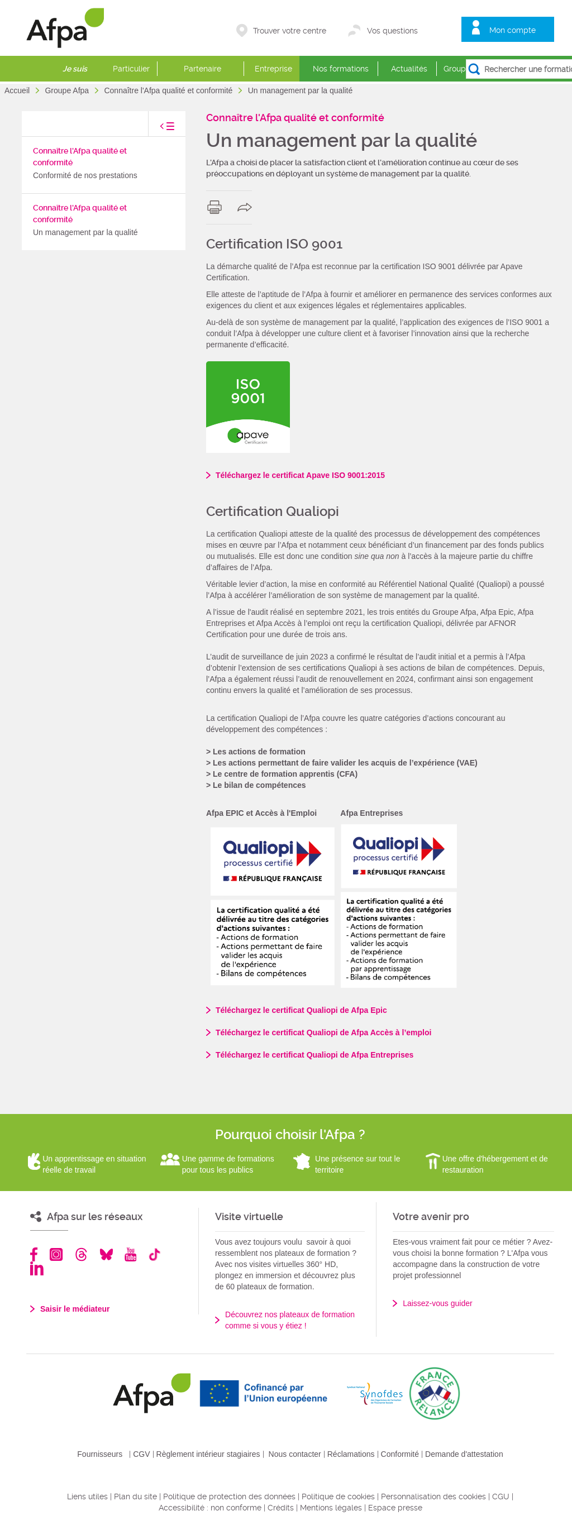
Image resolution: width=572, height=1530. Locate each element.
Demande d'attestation (464, 1454)
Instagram (56, 1254)
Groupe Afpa (68, 90)
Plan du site (135, 1496)
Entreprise (273, 68)
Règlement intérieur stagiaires (208, 1454)
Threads (81, 1254)
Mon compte (512, 30)
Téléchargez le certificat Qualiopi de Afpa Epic (301, 1010)
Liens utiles (87, 1496)
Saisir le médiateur (75, 1308)
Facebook (34, 1254)
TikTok (154, 1254)
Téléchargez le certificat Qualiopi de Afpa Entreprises (314, 1054)
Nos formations (341, 68)
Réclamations (351, 1454)
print (217, 207)
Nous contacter (295, 1454)
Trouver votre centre (289, 30)
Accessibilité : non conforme (210, 1507)
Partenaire (202, 68)
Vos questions (392, 30)
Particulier (131, 68)
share (247, 207)
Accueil (18, 90)
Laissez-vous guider (438, 1303)
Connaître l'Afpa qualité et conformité (169, 90)
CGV (141, 1454)
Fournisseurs (99, 1454)
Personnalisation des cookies (433, 1496)
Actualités (409, 68)
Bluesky (106, 1254)
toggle (155, 129)
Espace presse (395, 1507)
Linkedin (37, 1268)
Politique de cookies (338, 1496)
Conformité (400, 1454)
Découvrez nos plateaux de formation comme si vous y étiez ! (290, 1320)
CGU (500, 1496)
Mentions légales (331, 1507)
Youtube (130, 1254)
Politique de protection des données (229, 1496)
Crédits (281, 1507)
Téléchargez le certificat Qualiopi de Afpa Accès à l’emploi (323, 1032)
